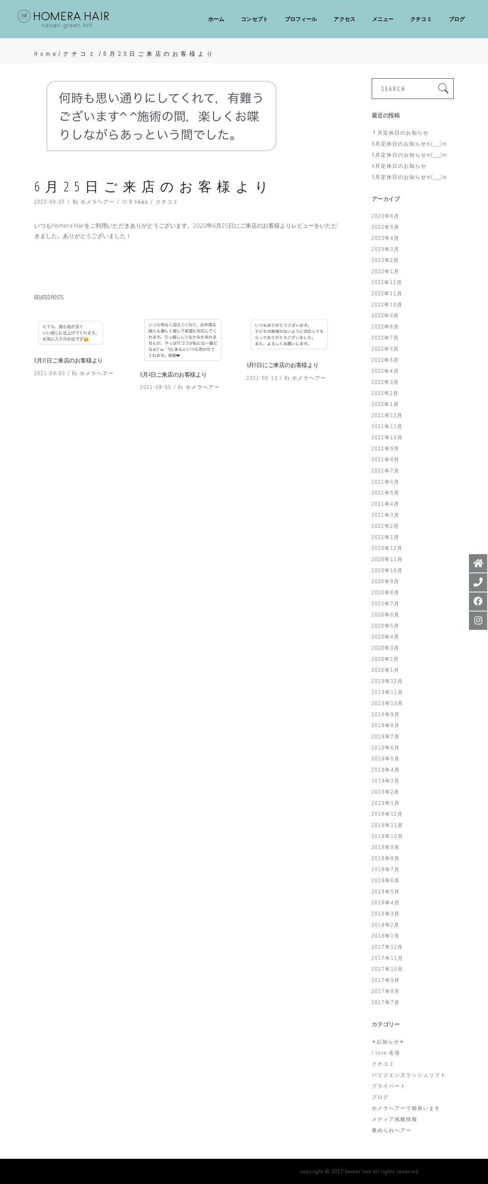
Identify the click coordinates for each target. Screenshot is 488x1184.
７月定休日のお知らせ (400, 132)
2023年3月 (386, 249)
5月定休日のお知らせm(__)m (409, 155)
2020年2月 (385, 659)
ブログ (380, 1097)
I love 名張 (386, 1053)
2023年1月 (386, 271)
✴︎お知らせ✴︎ (388, 1041)
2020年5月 (386, 626)
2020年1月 (386, 670)
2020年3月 (386, 648)
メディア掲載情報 (394, 1119)
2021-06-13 (262, 378)
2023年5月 (386, 227)
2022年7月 (385, 338)
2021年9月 (386, 448)
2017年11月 (387, 958)
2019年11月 (387, 692)
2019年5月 (386, 758)
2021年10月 (387, 437)
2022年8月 (385, 326)
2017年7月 (386, 1002)
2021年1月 (386, 537)
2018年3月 (386, 914)
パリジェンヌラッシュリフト (409, 1075)
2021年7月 (386, 470)
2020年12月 (387, 548)
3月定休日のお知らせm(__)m (409, 177)
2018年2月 (386, 925)
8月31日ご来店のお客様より (68, 360)
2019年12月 (387, 681)
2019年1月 (386, 803)
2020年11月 (387, 559)
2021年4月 (386, 504)
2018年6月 (386, 880)
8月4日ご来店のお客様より (173, 374)
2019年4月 (386, 770)
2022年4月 (385, 371)
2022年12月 (387, 282)
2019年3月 (386, 781)
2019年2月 (386, 792)
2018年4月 (386, 902)
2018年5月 (386, 891)
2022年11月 (387, 293)
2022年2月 (385, 393)
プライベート (389, 1086)
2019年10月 (387, 703)
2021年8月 (386, 459)
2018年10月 (387, 836)
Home (46, 53)
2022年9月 (385, 315)
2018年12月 (387, 814)
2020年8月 (386, 592)
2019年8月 (386, 725)
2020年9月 (386, 581)
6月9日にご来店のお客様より (283, 365)
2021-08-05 (156, 387)
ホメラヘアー (97, 202)
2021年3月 (386, 515)
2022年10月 (387, 304)
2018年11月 (387, 825)
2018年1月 (386, 936)
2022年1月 (385, 404)
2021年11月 (387, 426)
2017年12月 (387, 947)
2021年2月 (385, 526)
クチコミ (80, 53)
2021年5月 (386, 493)
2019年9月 (386, 714)
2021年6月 (386, 482)
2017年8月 (386, 991)
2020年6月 (386, 614)
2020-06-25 (49, 202)
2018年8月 (386, 858)
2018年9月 (386, 847)
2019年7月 (386, 736)
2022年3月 (385, 382)
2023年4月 (386, 238)
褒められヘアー (392, 1130)
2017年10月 (387, 969)
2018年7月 (386, 869)
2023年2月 (385, 260)
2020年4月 (386, 637)
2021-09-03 (50, 373)
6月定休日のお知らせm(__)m (409, 144)
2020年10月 (387, 570)
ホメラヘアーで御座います (406, 1108)
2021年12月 (387, 415)
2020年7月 (386, 603)
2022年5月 (385, 360)
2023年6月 (386, 216)
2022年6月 (385, 349)
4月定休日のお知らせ (399, 166)
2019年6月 (386, 747)
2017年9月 (386, 980)
